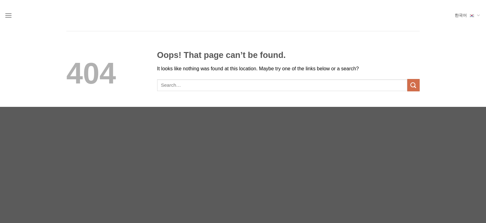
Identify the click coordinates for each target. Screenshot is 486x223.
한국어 (467, 15)
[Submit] (413, 85)
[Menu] (8, 15)
